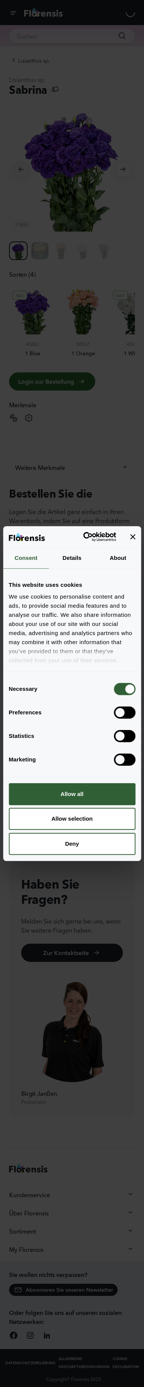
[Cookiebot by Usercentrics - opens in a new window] (86, 537)
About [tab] (118, 558)
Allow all (72, 794)
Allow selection (72, 818)
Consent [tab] (25, 558)
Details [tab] (72, 558)
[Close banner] (132, 536)
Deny (72, 843)
